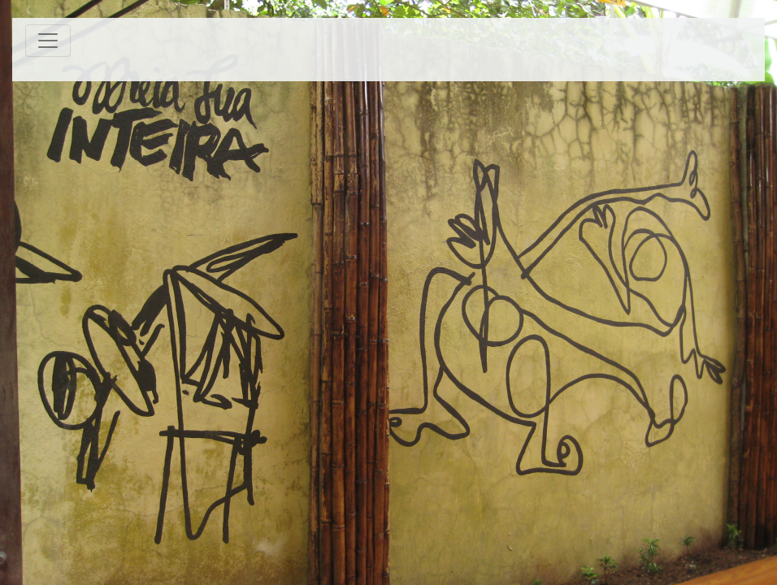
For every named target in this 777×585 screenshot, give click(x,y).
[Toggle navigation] (48, 40)
